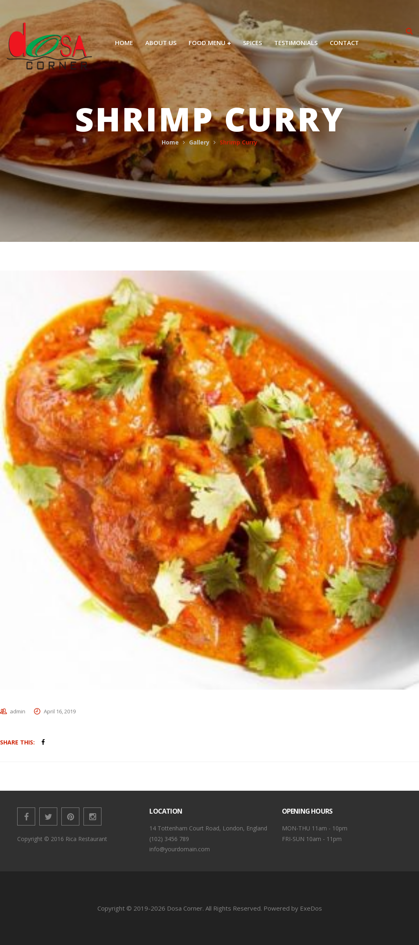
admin (17, 711)
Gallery (199, 142)
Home (170, 142)
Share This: (17, 742)
